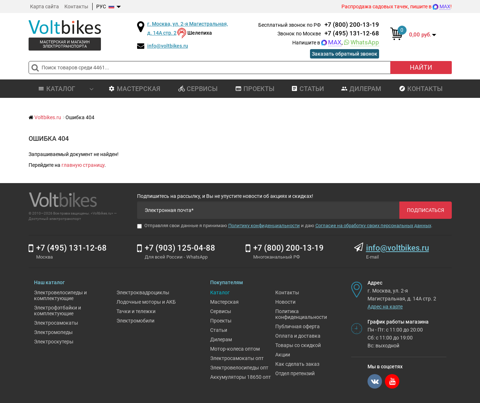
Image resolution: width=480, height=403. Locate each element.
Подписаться (425, 210)
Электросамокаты (56, 323)
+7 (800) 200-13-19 (351, 24)
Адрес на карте (385, 306)
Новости (285, 302)
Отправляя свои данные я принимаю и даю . (284, 226)
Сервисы (198, 88)
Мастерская (134, 88)
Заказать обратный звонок (344, 54)
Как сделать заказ (297, 364)
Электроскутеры (53, 341)
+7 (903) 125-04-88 (180, 247)
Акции (282, 355)
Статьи (307, 88)
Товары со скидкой (298, 345)
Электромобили (135, 321)
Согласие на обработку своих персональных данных (373, 225)
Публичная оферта (297, 326)
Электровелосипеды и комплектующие (60, 295)
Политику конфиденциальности (264, 225)
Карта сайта (44, 6)
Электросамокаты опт (237, 358)
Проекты (255, 88)
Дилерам (361, 88)
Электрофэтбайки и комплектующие (57, 310)
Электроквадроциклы (142, 292)
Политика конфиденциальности (301, 314)
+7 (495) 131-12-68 (351, 33)
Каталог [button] (66, 88)
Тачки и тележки (136, 311)
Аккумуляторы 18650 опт (240, 377)
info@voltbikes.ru (167, 46)
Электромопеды (53, 332)
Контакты (76, 6)
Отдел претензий (295, 373)
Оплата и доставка (297, 336)
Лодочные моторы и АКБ (146, 302)
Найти (421, 67)
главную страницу (83, 165)
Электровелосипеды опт (239, 367)
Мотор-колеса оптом (235, 349)
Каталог (220, 292)
